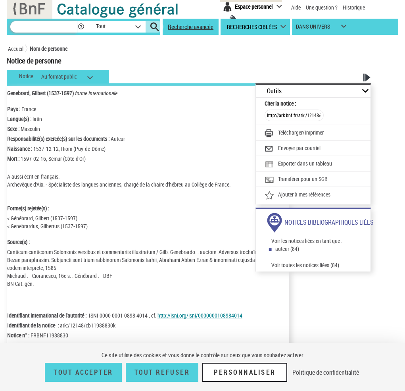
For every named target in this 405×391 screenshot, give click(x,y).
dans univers (313, 28)
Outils (274, 91)
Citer (280, 103)
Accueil (15, 48)
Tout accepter (83, 372)
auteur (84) (287, 248)
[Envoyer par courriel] (293, 149)
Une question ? (322, 7)
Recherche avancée (190, 27)
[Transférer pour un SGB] (296, 180)
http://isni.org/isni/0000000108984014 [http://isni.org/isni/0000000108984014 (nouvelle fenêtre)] (199, 315)
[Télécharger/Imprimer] (294, 133)
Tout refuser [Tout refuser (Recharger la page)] (162, 372)
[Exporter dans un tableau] (298, 164)
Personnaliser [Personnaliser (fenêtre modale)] (245, 372)
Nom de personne (48, 48)
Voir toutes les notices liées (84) (305, 265)
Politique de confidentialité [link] (325, 372)
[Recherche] (43, 27)
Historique (354, 7)
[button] (80, 27)
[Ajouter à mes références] (297, 195)
